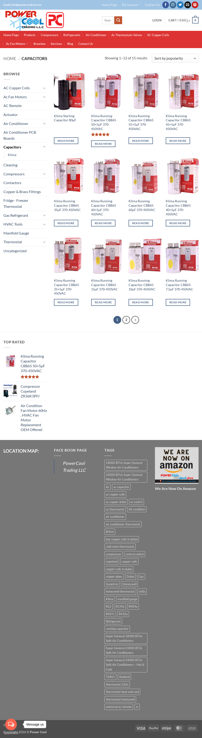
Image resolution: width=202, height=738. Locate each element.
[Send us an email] (187, 4)
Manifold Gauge (16, 233)
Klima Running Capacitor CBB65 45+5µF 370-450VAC (178, 122)
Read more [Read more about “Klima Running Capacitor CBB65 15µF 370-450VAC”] (103, 302)
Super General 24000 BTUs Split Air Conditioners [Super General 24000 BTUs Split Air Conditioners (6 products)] (124, 650)
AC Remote (12, 105)
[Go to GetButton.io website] (11, 733)
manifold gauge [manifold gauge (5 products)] (127, 599)
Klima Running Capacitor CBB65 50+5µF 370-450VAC (103, 122)
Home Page (109, 5)
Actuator (10, 114)
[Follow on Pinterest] (195, 4)
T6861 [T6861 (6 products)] (110, 677)
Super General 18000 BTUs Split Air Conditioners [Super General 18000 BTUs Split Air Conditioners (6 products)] (124, 638)
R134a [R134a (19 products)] (119, 606)
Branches (40, 44)
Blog (70, 44)
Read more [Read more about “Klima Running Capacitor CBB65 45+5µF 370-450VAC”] (177, 140)
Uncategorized (15, 251)
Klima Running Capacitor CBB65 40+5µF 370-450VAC (178, 207)
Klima (12, 155)
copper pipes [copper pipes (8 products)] (114, 576)
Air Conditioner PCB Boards (19, 135)
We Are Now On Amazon (175, 488)
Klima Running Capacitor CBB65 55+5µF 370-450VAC (141, 122)
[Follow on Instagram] (173, 4)
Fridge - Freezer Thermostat (15, 203)
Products (30, 35)
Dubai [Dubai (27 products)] (130, 576)
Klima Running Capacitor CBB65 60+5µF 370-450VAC (103, 207)
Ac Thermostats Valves (126, 35)
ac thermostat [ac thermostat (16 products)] (115, 509)
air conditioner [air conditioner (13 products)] (115, 516)
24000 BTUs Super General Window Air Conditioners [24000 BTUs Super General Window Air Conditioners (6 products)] (124, 477)
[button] (157, 20)
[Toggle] (44, 88)
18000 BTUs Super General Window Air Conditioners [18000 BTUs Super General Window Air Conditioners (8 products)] (124, 465)
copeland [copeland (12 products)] (112, 561)
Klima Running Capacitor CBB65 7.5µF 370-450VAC (179, 284)
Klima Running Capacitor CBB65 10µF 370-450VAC (142, 284)
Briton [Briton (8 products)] (110, 531)
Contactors (12, 182)
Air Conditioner (96, 35)
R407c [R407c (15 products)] (110, 614)
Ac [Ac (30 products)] (107, 487)
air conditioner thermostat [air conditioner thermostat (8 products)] (123, 524)
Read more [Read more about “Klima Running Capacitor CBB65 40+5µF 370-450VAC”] (177, 223)
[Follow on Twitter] (180, 4)
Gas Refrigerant (15, 215)
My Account (131, 5)
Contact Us (152, 5)
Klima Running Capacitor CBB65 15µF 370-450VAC (104, 284)
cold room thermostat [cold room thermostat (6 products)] (120, 546)
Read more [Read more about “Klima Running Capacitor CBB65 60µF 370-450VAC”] (140, 223)
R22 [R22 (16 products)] (108, 606)
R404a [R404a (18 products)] (133, 606)
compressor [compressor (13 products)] (113, 554)
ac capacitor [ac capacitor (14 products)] (121, 487)
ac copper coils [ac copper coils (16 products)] (115, 494)
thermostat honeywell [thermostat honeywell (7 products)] (120, 699)
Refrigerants (71, 35)
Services (56, 44)
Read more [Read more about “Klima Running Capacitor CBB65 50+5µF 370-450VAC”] (103, 143)
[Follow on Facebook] (165, 4)
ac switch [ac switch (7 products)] (136, 502)
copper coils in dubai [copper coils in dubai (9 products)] (119, 569)
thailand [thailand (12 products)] (124, 677)
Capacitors (12, 147)
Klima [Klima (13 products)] (109, 599)
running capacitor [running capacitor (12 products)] (117, 629)
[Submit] (118, 20)
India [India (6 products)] (142, 591)
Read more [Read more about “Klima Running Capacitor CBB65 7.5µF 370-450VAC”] (177, 302)
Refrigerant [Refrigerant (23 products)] (113, 621)
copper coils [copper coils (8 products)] (129, 561)
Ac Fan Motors (17, 43)
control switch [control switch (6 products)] (134, 554)
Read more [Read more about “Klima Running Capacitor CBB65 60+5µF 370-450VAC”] (103, 223)
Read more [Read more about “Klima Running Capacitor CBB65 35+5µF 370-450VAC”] (66, 302)
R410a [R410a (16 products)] (123, 614)
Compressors (49, 35)
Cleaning (10, 165)
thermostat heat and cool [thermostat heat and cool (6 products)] (122, 692)
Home (9, 58)
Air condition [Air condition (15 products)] (137, 509)
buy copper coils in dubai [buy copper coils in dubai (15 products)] (121, 539)
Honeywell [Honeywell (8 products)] (130, 584)
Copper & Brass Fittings (22, 191)
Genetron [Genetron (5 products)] (112, 584)
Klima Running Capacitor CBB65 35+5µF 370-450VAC (66, 286)
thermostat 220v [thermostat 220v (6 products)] (117, 684)
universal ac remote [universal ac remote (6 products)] (119, 707)
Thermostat (12, 242)
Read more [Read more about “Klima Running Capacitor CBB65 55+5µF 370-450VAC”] (140, 140)
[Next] (135, 320)
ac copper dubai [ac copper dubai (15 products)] (116, 502)
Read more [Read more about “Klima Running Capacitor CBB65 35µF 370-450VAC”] (66, 223)
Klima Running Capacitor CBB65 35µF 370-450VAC (67, 205)
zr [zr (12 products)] (137, 707)
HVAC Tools (12, 224)
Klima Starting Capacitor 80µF (65, 118)
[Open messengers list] (11, 724)
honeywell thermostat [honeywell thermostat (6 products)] (120, 591)
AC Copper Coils (158, 35)
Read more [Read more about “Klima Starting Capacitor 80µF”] (66, 140)
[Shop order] (175, 58)
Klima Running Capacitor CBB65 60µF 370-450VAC (142, 205)
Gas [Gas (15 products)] (141, 576)
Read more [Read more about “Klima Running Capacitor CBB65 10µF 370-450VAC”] (140, 302)
